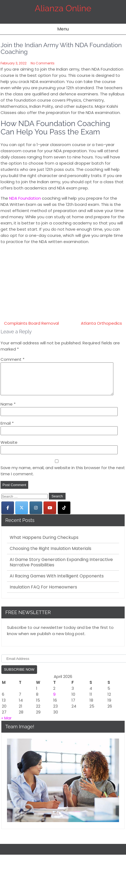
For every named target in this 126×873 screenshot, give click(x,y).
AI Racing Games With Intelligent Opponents (57, 582)
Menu (63, 29)
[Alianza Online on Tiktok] (64, 514)
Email (7, 429)
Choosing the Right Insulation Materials (50, 555)
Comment (12, 359)
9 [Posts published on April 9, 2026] (54, 701)
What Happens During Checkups (44, 544)
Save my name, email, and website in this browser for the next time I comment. (63, 477)
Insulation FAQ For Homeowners (43, 593)
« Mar (6, 724)
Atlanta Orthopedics (101, 323)
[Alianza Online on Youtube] (50, 514)
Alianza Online (63, 8)
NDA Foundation (25, 198)
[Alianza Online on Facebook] (7, 514)
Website (9, 449)
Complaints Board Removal (31, 323)
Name (8, 410)
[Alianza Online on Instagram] (36, 514)
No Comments (43, 63)
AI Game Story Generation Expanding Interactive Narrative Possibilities (61, 568)
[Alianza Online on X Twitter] (21, 514)
